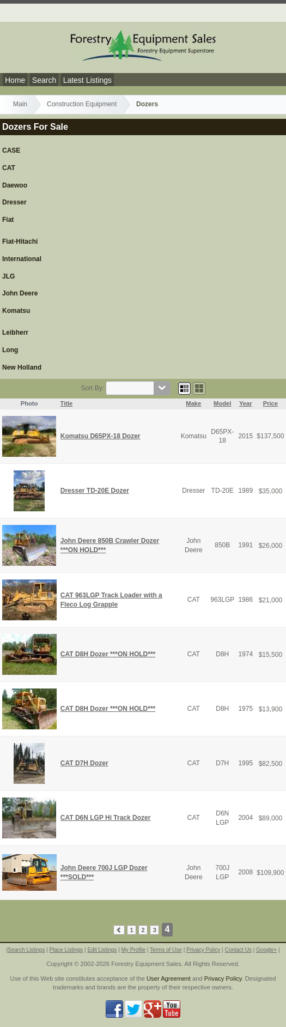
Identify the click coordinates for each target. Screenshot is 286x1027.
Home (15, 80)
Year (245, 403)
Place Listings (66, 950)
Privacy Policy (203, 950)
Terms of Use (166, 950)
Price (270, 403)
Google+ (266, 950)
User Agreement (169, 978)
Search (44, 80)
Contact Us (237, 950)
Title (66, 403)
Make (193, 403)
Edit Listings (102, 950)
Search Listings (26, 950)
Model (222, 403)
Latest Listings (87, 80)
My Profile (133, 950)
